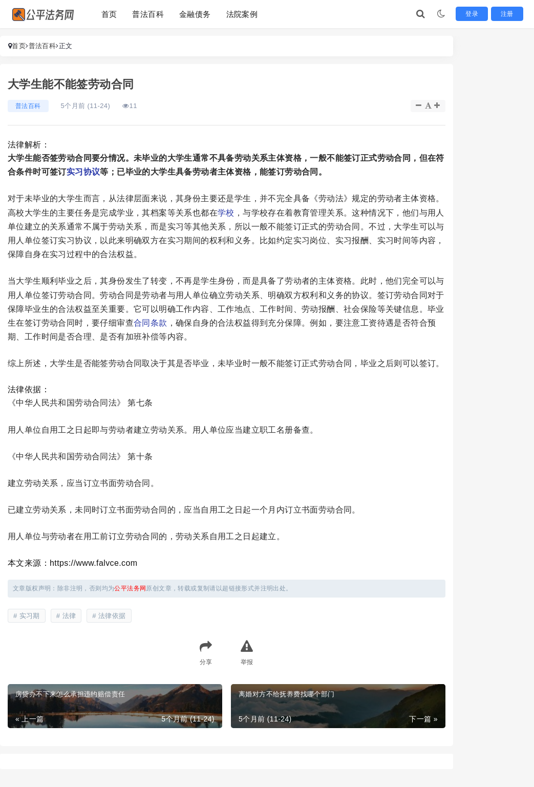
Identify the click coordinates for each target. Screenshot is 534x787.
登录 (477, 13)
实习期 (29, 616)
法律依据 (112, 616)
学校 (226, 212)
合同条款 (150, 322)
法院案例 (242, 14)
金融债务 (195, 14)
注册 (509, 13)
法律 (69, 616)
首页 (109, 14)
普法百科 (148, 14)
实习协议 (83, 171)
